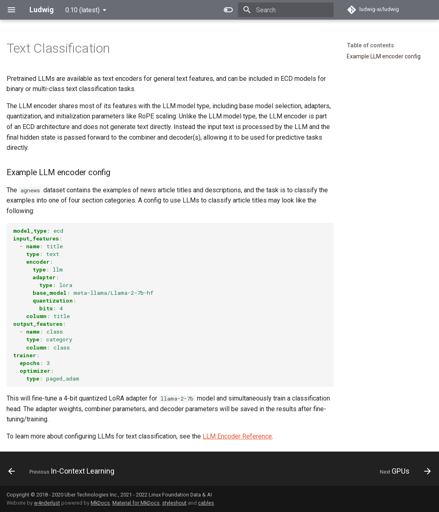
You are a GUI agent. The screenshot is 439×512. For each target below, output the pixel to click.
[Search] (286, 9)
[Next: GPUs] (403, 471)
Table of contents (370, 45)
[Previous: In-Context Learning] (63, 471)
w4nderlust (47, 503)
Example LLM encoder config (384, 56)
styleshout (174, 503)
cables (206, 503)
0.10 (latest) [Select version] (82, 10)
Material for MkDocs (136, 503)
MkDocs (100, 503)
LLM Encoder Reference (237, 436)
